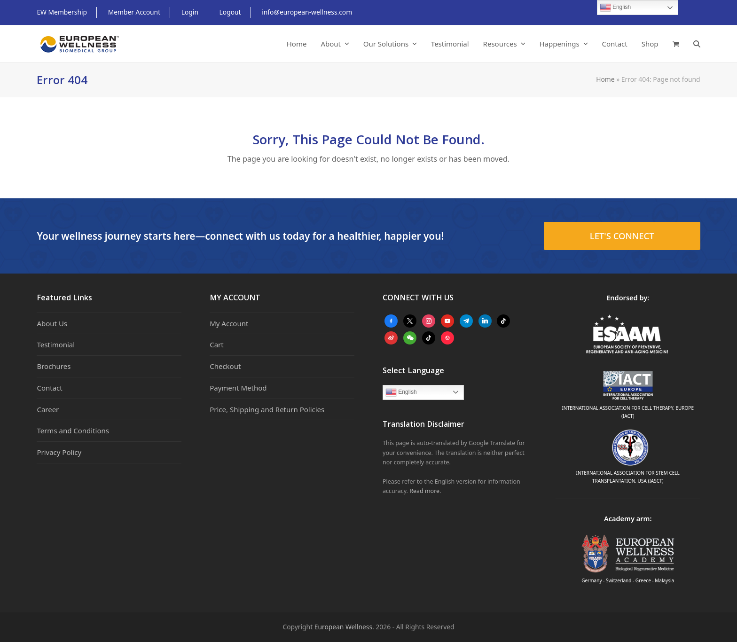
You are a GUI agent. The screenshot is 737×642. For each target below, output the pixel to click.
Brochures (54, 366)
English (401, 392)
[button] (676, 43)
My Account (229, 323)
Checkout (225, 366)
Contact (49, 387)
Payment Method (238, 387)
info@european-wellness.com (307, 12)
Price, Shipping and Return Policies (267, 409)
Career (48, 409)
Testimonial (56, 344)
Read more (424, 491)
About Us (52, 323)
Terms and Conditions (73, 430)
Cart (217, 344)
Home (605, 79)
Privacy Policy (59, 452)
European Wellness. (344, 626)
